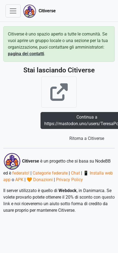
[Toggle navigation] (13, 10)
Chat (75, 173)
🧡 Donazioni (40, 179)
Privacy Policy (69, 179)
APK (19, 179)
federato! (20, 173)
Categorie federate (50, 173)
